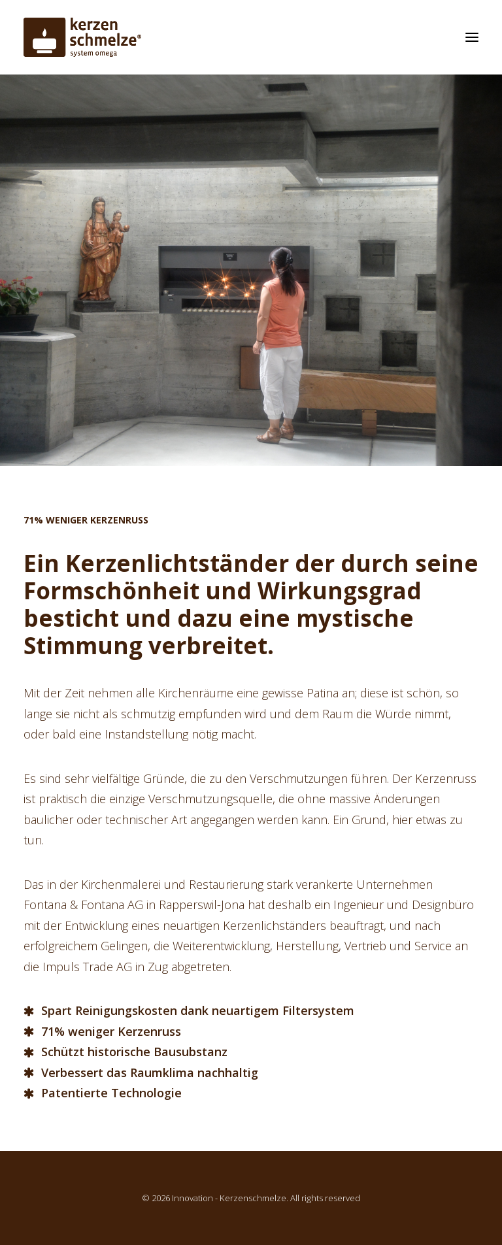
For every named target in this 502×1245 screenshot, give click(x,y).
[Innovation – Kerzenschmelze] (82, 37)
